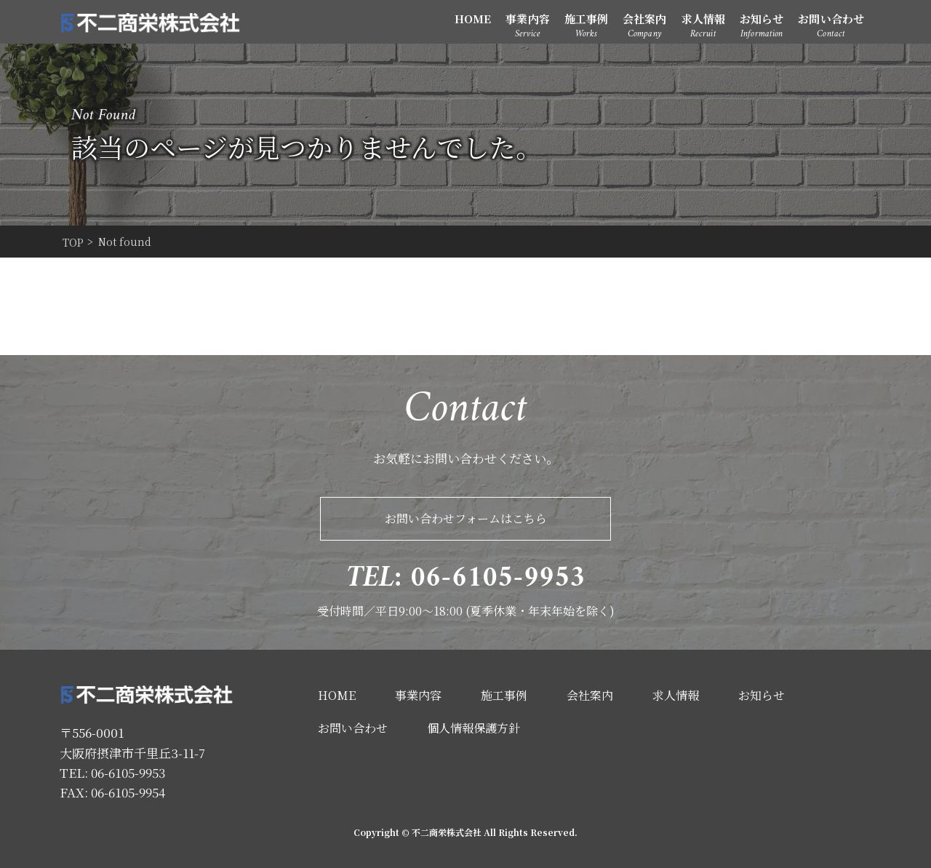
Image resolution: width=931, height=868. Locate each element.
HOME (473, 18)
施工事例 (586, 18)
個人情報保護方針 (473, 728)
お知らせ (761, 18)
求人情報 (703, 18)
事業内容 (527, 18)
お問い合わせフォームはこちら (466, 518)
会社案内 (644, 18)
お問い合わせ (831, 18)
